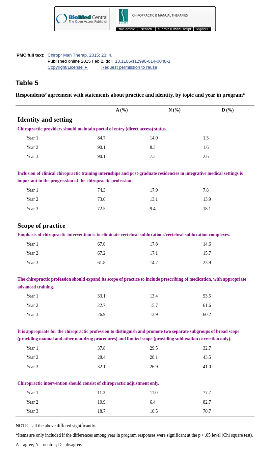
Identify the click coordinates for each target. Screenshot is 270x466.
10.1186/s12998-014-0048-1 (142, 61)
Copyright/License (68, 67)
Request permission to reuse (129, 67)
